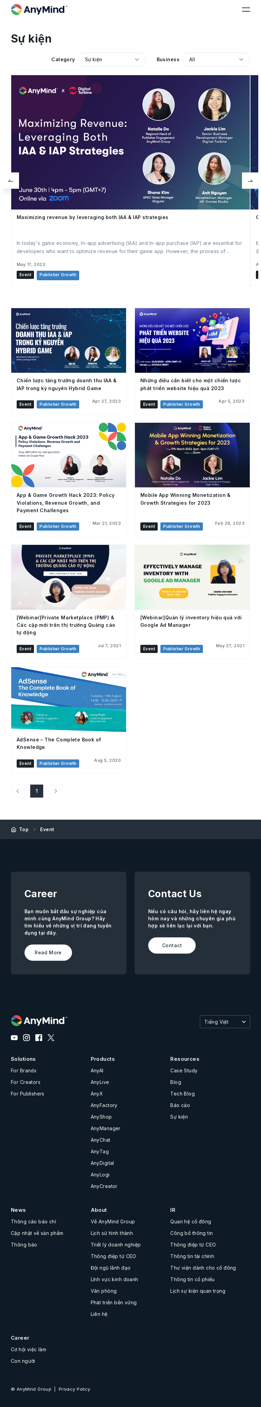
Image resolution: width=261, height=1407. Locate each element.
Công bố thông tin (191, 1233)
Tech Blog (182, 1093)
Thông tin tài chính (192, 1256)
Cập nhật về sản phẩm (37, 1233)
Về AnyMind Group (113, 1221)
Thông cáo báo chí (33, 1221)
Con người (23, 1361)
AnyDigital (102, 1163)
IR (172, 1210)
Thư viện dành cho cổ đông (203, 1268)
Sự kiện (179, 1117)
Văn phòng (104, 1291)
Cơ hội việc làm (28, 1349)
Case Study (183, 1070)
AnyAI (97, 1070)
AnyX (97, 1093)
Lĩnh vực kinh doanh (114, 1279)
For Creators (25, 1082)
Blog (175, 1082)
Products (103, 1059)
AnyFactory (104, 1105)
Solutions (23, 1059)
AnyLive (100, 1082)
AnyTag (100, 1151)
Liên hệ (99, 1314)
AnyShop (101, 1117)
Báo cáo (180, 1105)
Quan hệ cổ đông (190, 1221)
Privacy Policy (74, 1389)
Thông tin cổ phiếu (192, 1279)
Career (20, 1338)
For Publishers (28, 1093)
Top (24, 829)
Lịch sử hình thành (112, 1233)
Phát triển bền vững (114, 1302)
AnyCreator (104, 1186)
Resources (184, 1059)
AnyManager (106, 1128)
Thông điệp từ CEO (113, 1256)
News (18, 1210)
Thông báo (24, 1244)
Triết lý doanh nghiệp (116, 1244)
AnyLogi (100, 1174)
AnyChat (100, 1140)
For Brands (23, 1070)
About (99, 1210)
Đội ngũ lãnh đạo (111, 1268)
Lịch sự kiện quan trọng (197, 1291)
